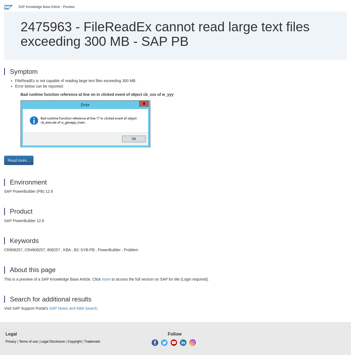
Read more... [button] (19, 160)
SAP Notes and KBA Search (73, 308)
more (106, 279)
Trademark (92, 341)
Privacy (10, 341)
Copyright (74, 341)
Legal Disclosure (53, 341)
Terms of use (28, 341)
